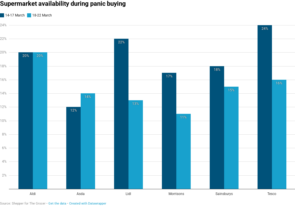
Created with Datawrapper (87, 203)
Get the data (57, 203)
